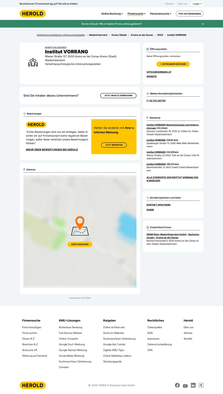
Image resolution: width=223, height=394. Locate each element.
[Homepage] (33, 13)
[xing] (201, 385)
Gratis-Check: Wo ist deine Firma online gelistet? (111, 23)
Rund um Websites (113, 332)
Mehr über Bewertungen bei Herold (52, 149)
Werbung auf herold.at (34, 355)
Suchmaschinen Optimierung (75, 361)
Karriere (169, 3)
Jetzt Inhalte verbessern (118, 95)
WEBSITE (152, 76)
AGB (150, 332)
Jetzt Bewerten (114, 145)
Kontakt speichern (158, 204)
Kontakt (188, 338)
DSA (149, 350)
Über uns (182, 3)
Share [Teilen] (150, 209)
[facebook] (177, 385)
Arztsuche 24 (29, 350)
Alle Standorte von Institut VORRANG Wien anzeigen (172, 179)
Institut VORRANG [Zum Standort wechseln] (156, 140)
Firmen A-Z (28, 338)
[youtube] (185, 385)
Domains (64, 367)
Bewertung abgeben (55, 47)
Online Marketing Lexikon (117, 355)
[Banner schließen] (203, 24)
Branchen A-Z (30, 344)
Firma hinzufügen (31, 327)
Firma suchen (29, 332)
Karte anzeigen (79, 244)
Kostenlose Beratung (70, 327)
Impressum (153, 338)
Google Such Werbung (72, 344)
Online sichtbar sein (114, 327)
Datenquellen (154, 327)
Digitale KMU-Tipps (113, 350)
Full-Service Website (70, 332)
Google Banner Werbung (73, 350)
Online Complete (68, 338)
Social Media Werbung (71, 355)
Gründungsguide (112, 361)
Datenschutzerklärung (159, 344)
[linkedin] (193, 385)
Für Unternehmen (189, 13)
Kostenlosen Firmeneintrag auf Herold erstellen (49, 3)
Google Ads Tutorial (114, 344)
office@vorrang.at (159, 72)
